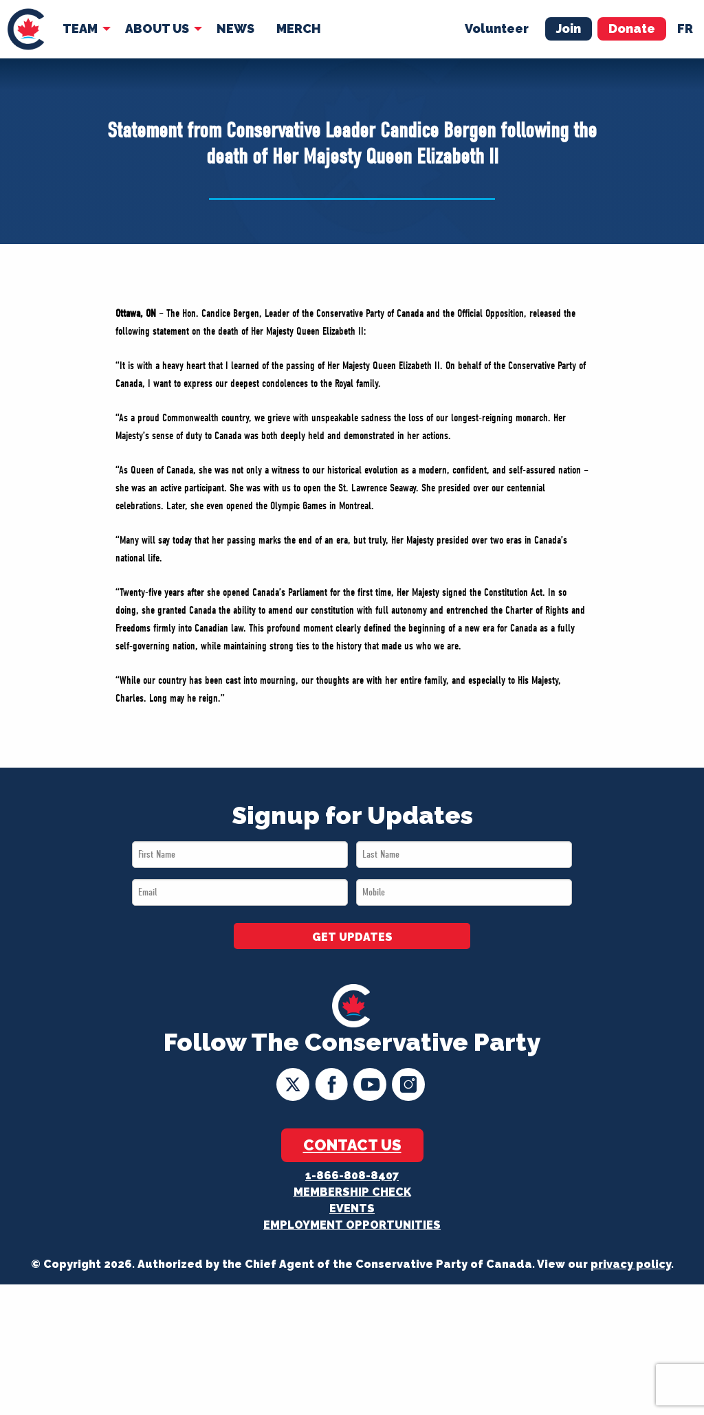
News (235, 28)
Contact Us (352, 1145)
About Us (157, 28)
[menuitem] (26, 29)
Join (568, 28)
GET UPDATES (352, 937)
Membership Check (352, 1192)
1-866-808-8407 (352, 1175)
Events (352, 1208)
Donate (631, 28)
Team (80, 28)
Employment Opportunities (352, 1225)
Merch (298, 28)
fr (685, 28)
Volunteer (497, 28)
